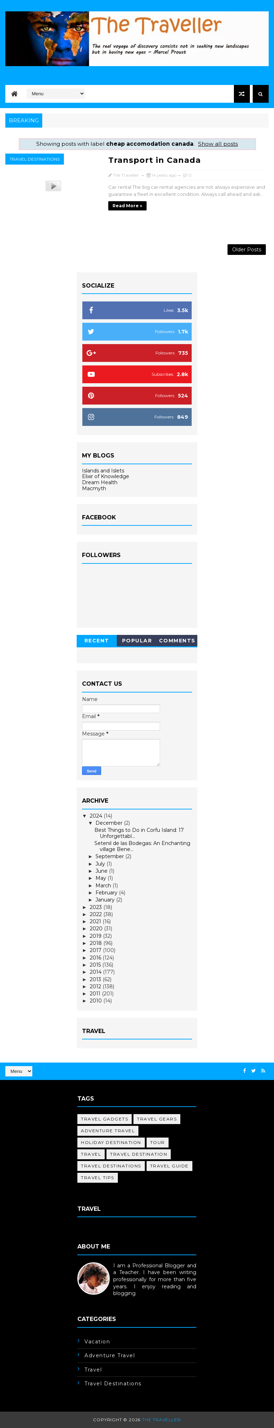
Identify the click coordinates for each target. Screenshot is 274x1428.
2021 (96, 921)
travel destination (138, 1154)
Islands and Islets (103, 470)
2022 (96, 914)
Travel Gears (157, 1119)
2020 (97, 928)
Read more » (127, 205)
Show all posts (218, 143)
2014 (96, 972)
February (107, 892)
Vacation (97, 1341)
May (101, 878)
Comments (177, 640)
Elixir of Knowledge (105, 476)
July (100, 864)
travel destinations (35, 159)
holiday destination (111, 1142)
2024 (97, 816)
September (110, 856)
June (102, 871)
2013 (96, 979)
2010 (96, 1001)
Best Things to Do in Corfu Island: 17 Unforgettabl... (139, 833)
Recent (96, 640)
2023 (96, 907)
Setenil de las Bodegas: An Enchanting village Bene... (142, 846)
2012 (96, 986)
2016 (96, 957)
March (104, 885)
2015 (96, 965)
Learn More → (95, 1300)
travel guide (169, 1165)
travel (91, 1154)
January (105, 900)
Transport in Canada (154, 160)
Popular (137, 640)
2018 (96, 943)
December (109, 823)
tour (157, 1142)
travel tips (97, 1177)
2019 (96, 936)
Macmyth (94, 488)
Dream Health (99, 482)
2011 (96, 993)
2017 (96, 950)
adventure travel (108, 1130)
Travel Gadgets (104, 1119)
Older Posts (246, 249)
